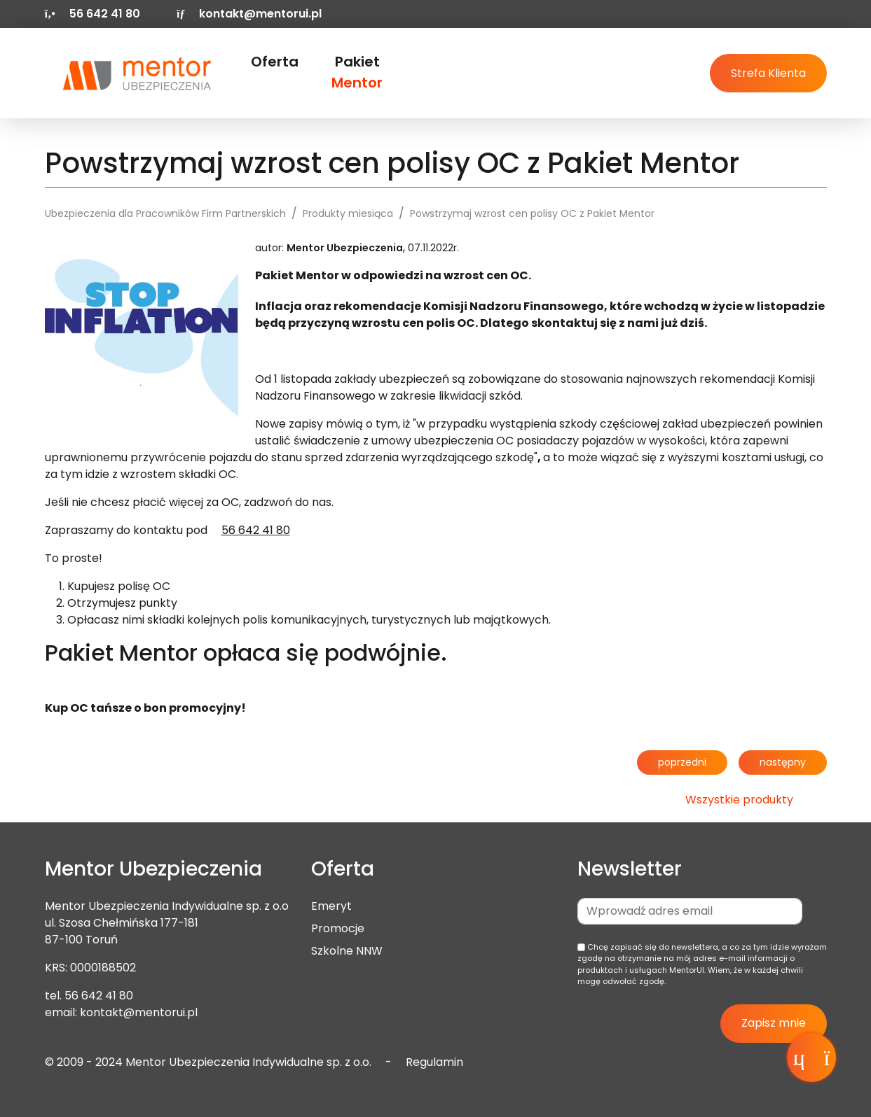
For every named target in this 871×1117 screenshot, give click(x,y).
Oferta (275, 61)
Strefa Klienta (768, 73)
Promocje (337, 928)
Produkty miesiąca (348, 213)
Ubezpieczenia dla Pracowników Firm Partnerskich (165, 213)
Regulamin (434, 1062)
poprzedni (682, 762)
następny (783, 762)
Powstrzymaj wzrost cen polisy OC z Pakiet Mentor (532, 213)
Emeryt (331, 906)
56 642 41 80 (98, 996)
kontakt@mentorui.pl (249, 14)
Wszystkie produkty (739, 800)
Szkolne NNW (347, 951)
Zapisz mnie (773, 1023)
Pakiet (357, 72)
